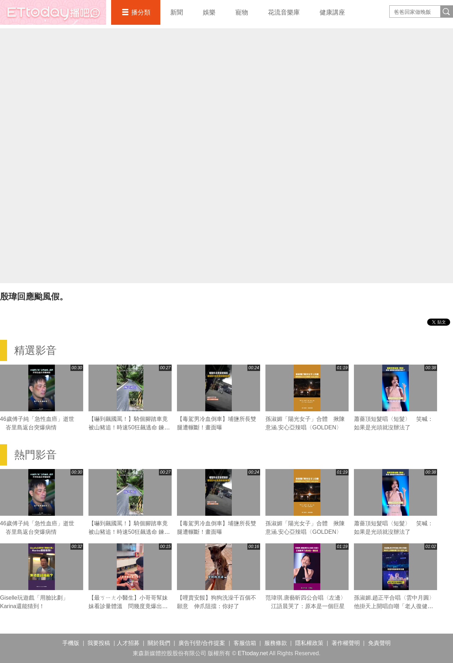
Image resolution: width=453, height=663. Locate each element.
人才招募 (128, 643)
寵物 (241, 12)
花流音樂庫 (284, 12)
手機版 (70, 643)
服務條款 (275, 643)
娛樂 (209, 12)
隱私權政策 (309, 643)
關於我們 (159, 643)
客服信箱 (245, 643)
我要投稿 (98, 643)
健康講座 (332, 12)
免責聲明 (379, 643)
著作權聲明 (346, 643)
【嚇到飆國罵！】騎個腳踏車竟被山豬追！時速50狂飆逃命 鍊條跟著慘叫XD (129, 427)
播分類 (140, 12)
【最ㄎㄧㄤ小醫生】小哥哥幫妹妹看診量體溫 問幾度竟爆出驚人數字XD (128, 606)
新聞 (176, 12)
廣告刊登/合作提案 (201, 643)
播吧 (53, 12)
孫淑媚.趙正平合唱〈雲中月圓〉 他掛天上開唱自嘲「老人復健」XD (397, 606)
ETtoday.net (253, 653)
